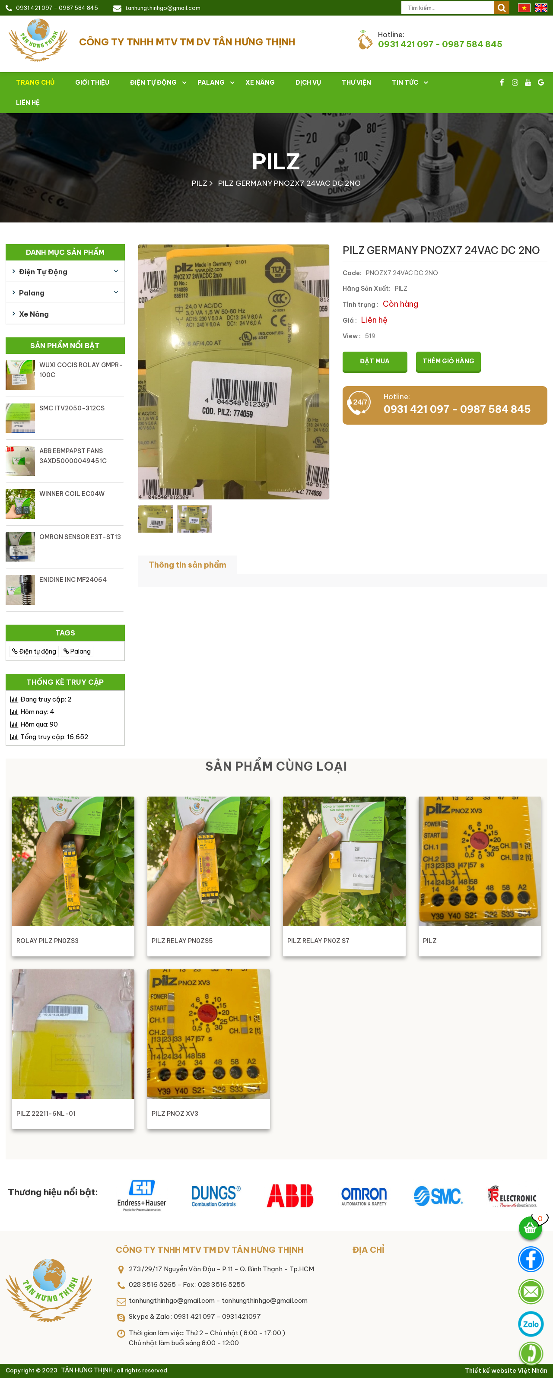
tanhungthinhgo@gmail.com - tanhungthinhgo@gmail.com (218, 1300)
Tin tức (405, 82)
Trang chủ (35, 82)
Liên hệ (28, 103)
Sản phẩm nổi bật (65, 345)
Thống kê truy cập (65, 682)
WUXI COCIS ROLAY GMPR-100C (81, 370)
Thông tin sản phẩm (187, 565)
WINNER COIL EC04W (72, 494)
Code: (352, 273)
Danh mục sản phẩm (65, 252)
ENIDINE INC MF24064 (73, 580)
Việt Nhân (532, 1371)
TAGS (65, 633)
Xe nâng (260, 82)
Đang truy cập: (45, 699)
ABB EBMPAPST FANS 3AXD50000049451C (73, 456)
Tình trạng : (360, 304)
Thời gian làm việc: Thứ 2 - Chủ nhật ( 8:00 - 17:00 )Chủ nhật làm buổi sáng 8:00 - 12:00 (207, 1338)
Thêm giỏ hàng (448, 361)
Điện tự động (153, 82)
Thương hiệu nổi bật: (53, 1192)
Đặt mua (375, 361)
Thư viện (356, 82)
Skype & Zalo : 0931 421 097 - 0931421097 (195, 1316)
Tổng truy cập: (54, 737)
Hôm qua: (39, 724)
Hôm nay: (37, 712)
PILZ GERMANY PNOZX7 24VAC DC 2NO (289, 183)
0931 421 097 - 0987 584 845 (57, 7)
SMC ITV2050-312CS (72, 408)
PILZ (276, 161)
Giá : (350, 320)
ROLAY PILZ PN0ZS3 (47, 941)
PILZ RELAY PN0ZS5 (182, 941)
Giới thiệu (92, 82)
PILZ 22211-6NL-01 (46, 1114)
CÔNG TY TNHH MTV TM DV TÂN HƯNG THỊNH (209, 1250)
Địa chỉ (369, 1250)
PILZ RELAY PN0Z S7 (318, 941)
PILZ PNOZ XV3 (175, 1114)
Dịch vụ (308, 82)
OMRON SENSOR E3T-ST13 (80, 537)
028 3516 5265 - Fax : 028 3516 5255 (187, 1284)
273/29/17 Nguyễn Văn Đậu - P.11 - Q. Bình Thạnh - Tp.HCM (221, 1269)
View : (352, 336)
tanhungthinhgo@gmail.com (162, 7)
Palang (211, 82)
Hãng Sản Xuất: (367, 288)
